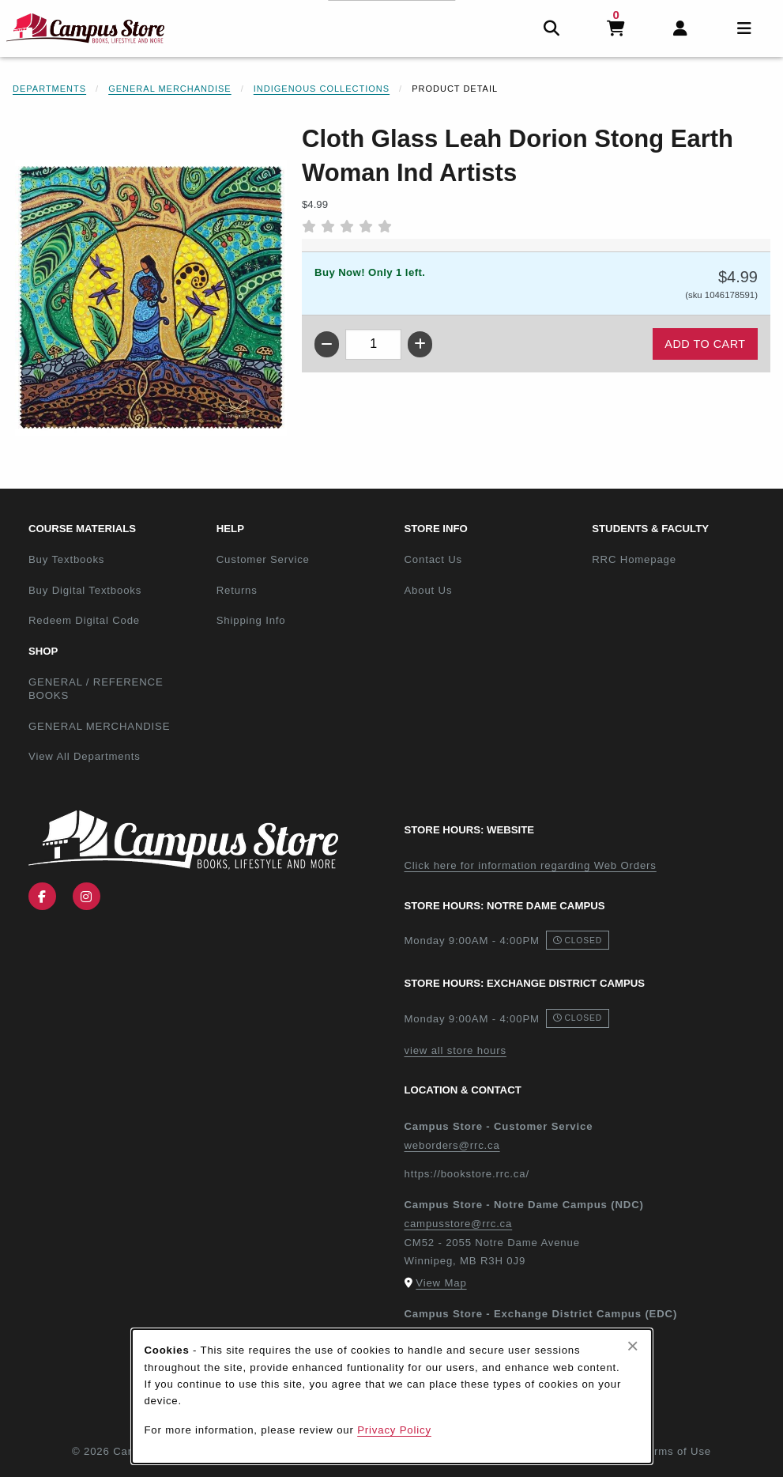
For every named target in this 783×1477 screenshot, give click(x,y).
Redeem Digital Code (84, 620)
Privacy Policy (394, 1430)
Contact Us (433, 559)
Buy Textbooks (66, 559)
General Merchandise (170, 88)
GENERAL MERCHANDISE (99, 726)
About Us (429, 590)
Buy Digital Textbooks (84, 590)
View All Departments (84, 756)
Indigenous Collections (322, 88)
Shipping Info (251, 620)
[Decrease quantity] (326, 344)
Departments (49, 88)
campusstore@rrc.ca (459, 1224)
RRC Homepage (679, 559)
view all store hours (455, 1050)
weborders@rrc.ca (452, 1145)
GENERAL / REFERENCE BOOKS (96, 688)
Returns (237, 590)
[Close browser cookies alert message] (632, 1345)
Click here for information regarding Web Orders (531, 865)
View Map (441, 1283)
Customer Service (263, 559)
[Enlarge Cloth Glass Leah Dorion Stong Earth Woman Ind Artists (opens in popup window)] (151, 298)
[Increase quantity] (420, 344)
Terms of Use (676, 1451)
